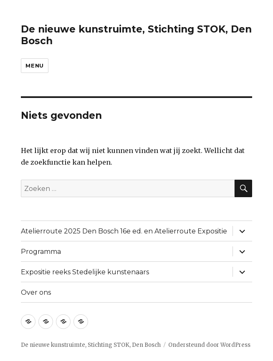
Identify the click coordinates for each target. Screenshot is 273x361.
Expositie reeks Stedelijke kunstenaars (85, 272)
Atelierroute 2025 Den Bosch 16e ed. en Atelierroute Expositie (124, 231)
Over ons (36, 292)
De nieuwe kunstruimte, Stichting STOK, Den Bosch (91, 344)
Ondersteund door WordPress (209, 344)
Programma (41, 252)
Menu (34, 65)
